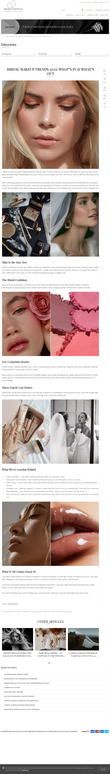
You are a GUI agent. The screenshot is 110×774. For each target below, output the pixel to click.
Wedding (69, 15)
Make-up (47, 611)
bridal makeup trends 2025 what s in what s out (35, 36)
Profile (89, 10)
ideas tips (14, 36)
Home (7, 36)
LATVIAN (106, 10)
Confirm (102, 769)
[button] (49, 663)
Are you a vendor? (85, 2)
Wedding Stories (92, 15)
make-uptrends (56, 611)
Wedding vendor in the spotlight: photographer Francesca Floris (26, 683)
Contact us (95, 2)
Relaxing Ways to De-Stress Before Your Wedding (20, 679)
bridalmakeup (27, 611)
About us (102, 2)
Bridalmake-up (67, 611)
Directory (104, 15)
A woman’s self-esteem (12, 687)
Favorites (98, 10)
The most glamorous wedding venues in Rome (19, 705)
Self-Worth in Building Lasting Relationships (19, 696)
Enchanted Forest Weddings (13, 692)
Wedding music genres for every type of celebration (22, 709)
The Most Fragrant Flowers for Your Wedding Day (21, 700)
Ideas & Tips (80, 15)
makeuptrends (37, 611)
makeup (18, 611)
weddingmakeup (8, 611)
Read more (25, 770)
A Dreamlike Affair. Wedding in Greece (16, 674)
